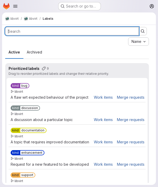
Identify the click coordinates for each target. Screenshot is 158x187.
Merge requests (130, 97)
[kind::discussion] (25, 108)
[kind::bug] (20, 85)
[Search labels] (72, 31)
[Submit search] (143, 31)
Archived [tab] (34, 52)
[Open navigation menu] (15, 6)
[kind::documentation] (29, 130)
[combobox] (138, 41)
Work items (103, 97)
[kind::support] (23, 175)
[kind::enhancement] (27, 152)
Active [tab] (14, 52)
